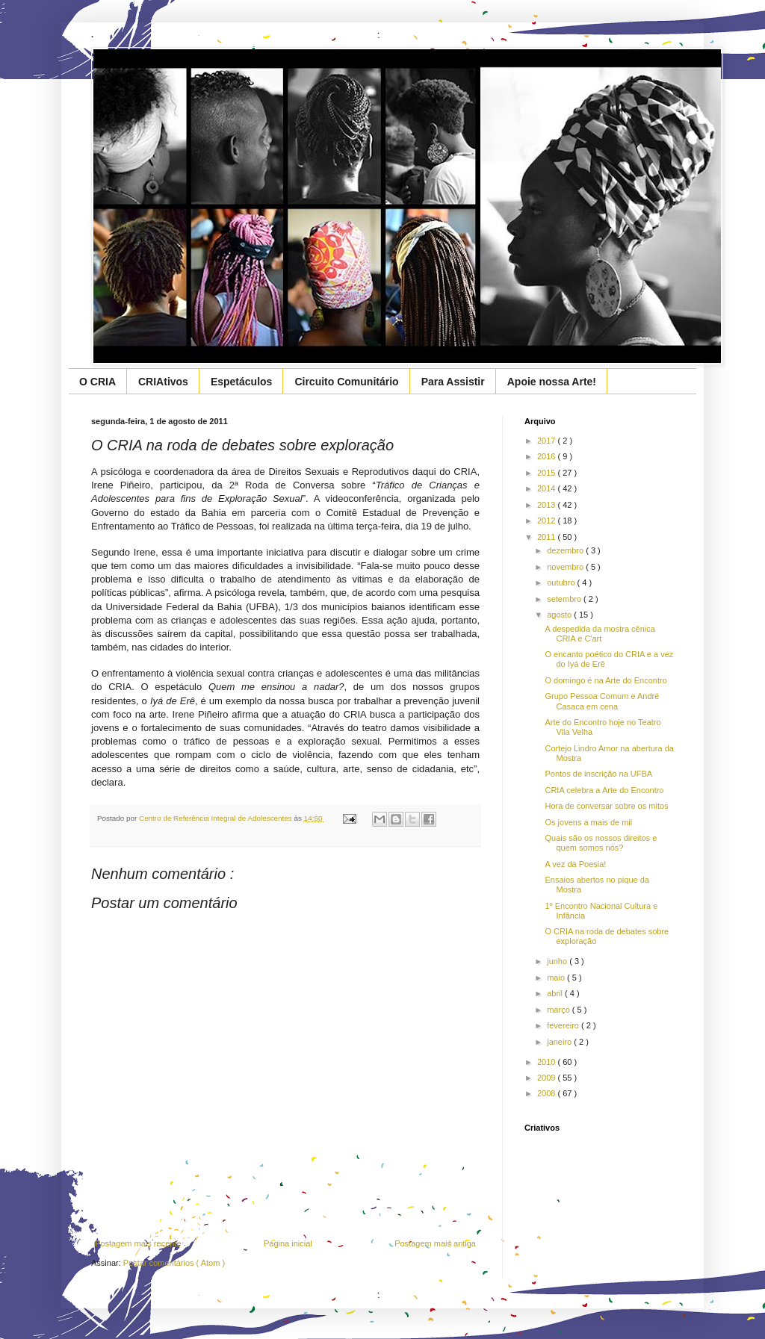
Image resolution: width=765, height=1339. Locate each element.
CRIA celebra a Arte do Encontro (604, 790)
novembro (566, 566)
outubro (562, 582)
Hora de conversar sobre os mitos (606, 805)
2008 (547, 1093)
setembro (565, 598)
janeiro (560, 1041)
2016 (547, 456)
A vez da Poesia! (575, 864)
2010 (547, 1061)
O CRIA (97, 382)
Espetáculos (241, 382)
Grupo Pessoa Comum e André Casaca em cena (602, 701)
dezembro (566, 550)
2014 (547, 488)
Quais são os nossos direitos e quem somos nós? (601, 842)
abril (556, 993)
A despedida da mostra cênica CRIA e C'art (599, 633)
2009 (547, 1077)
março (559, 1009)
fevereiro (564, 1025)
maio (557, 977)
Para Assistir (453, 382)
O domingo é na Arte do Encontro (605, 680)
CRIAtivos (163, 382)
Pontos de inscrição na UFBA (598, 773)
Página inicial (288, 1243)
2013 (547, 504)
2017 (547, 440)
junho (558, 961)
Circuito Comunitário (346, 382)
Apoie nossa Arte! (551, 382)
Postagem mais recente (138, 1243)
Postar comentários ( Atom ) (174, 1262)
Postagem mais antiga (435, 1243)
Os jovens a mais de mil (588, 822)
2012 (547, 520)
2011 (547, 536)
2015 (547, 472)
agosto (560, 614)
